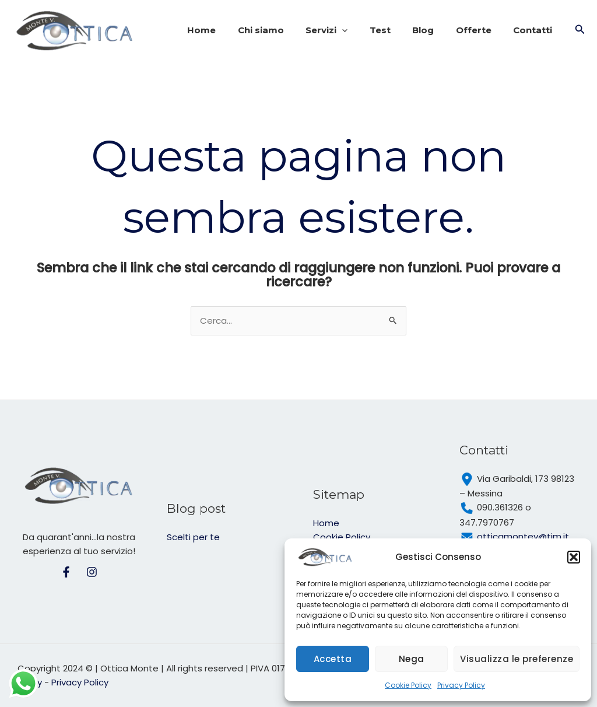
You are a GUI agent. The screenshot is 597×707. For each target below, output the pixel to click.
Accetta (333, 659)
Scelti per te (193, 537)
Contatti (534, 30)
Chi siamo (285, 30)
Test (395, 30)
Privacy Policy (461, 685)
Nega (411, 659)
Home (230, 30)
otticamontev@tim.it (523, 536)
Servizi (346, 30)
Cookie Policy (408, 685)
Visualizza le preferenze (516, 659)
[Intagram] (91, 572)
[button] (574, 557)
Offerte (480, 30)
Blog (434, 30)
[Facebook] (66, 572)
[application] (361, 30)
